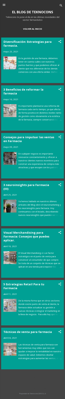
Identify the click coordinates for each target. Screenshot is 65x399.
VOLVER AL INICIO (32, 28)
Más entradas (32, 377)
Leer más (57, 79)
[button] (60, 42)
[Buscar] (61, 5)
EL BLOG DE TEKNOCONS (32, 12)
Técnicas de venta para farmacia (27, 332)
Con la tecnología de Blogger (32, 388)
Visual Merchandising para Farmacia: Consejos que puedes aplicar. (26, 236)
